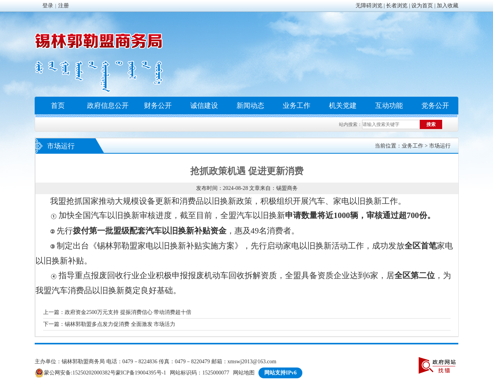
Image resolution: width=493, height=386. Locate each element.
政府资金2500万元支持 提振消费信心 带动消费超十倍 (128, 312)
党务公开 (435, 105)
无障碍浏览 (368, 5)
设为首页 (422, 5)
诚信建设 (204, 105)
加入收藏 (447, 5)
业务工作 (296, 105)
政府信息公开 (108, 105)
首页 (58, 105)
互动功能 (389, 105)
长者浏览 (396, 5)
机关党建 (343, 105)
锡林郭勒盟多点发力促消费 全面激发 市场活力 (120, 324)
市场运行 (440, 146)
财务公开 (158, 105)
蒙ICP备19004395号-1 (141, 373)
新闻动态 (250, 105)
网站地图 (244, 373)
